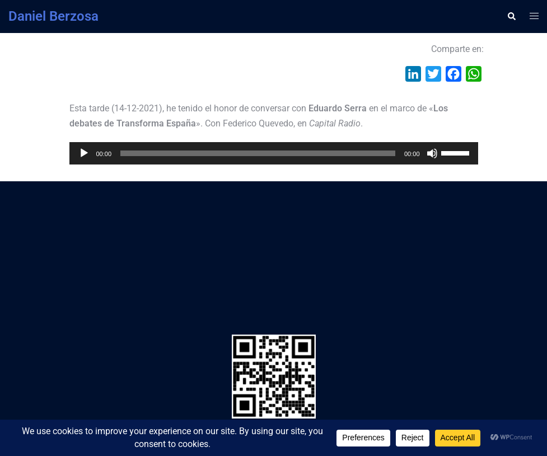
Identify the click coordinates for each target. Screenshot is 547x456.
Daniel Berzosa (53, 16)
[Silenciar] (432, 153)
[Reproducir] (84, 153)
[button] (511, 16)
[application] (273, 153)
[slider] (257, 153)
